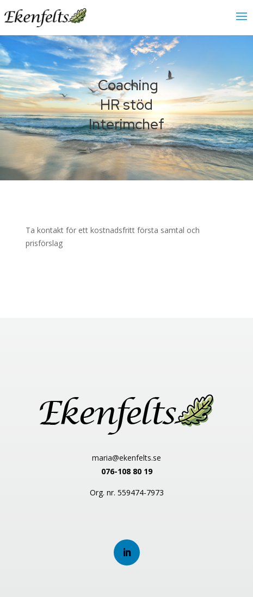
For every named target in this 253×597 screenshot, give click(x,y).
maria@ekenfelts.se (126, 458)
